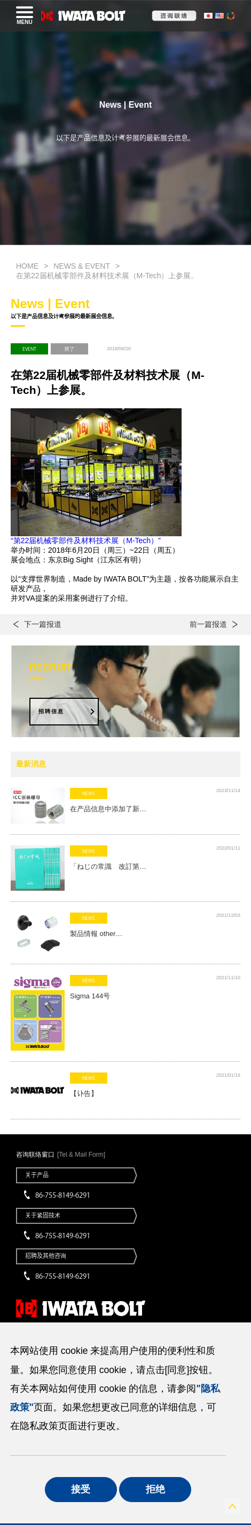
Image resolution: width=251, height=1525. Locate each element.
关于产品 (37, 1174)
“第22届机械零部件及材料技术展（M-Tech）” (86, 540)
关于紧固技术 (42, 1215)
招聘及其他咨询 (45, 1255)
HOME (27, 266)
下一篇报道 (42, 624)
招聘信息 (51, 711)
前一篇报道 (208, 624)
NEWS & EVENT (81, 266)
